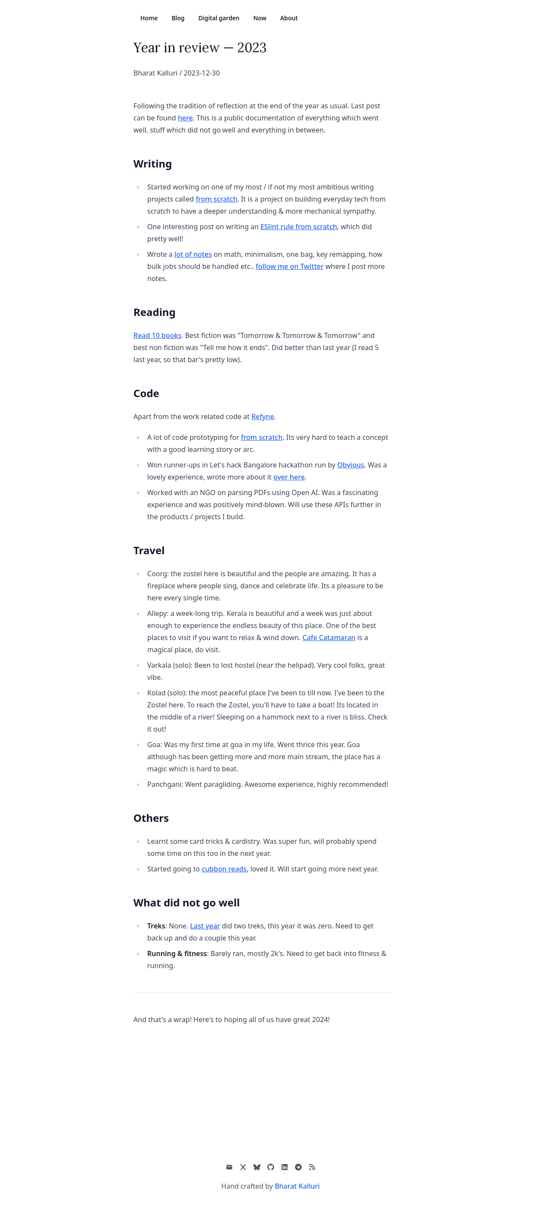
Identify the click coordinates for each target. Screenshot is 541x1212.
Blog (177, 18)
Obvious (350, 465)
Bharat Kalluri (297, 1186)
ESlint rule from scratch (298, 226)
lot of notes (193, 254)
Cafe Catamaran (328, 637)
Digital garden (219, 18)
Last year (205, 926)
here (185, 118)
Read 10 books (157, 335)
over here (289, 477)
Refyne (262, 416)
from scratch (216, 199)
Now (259, 18)
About (289, 18)
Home (149, 18)
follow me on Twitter (289, 266)
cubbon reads (224, 869)
